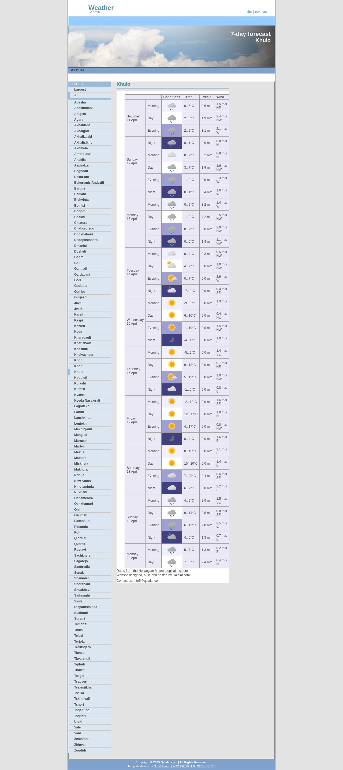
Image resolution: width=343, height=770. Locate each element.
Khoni (78, 366)
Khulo (78, 372)
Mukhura (81, 469)
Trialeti (79, 670)
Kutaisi (79, 389)
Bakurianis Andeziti (89, 182)
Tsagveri (80, 681)
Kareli (78, 314)
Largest (80, 89)
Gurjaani (80, 297)
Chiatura (80, 223)
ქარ (249, 11)
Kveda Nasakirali (87, 400)
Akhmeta (81, 148)
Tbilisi (79, 630)
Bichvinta (81, 200)
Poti (77, 532)
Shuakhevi (82, 590)
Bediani (80, 194)
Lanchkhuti (82, 418)
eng (265, 11)
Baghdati (81, 171)
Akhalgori (81, 131)
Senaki (79, 573)
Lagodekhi (82, 406)
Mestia (79, 452)
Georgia (94, 12)
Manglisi (80, 435)
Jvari (78, 309)
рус (257, 11)
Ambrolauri (82, 154)
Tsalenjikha (82, 687)
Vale (77, 727)
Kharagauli (82, 337)
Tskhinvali (82, 699)
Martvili (79, 446)
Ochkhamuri (83, 504)
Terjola (79, 641)
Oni (77, 510)
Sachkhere (82, 555)
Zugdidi (80, 750)
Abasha (80, 102)
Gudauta (80, 286)
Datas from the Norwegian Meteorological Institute (152, 571)
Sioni (78, 601)
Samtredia (82, 567)
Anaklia (80, 160)
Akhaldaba (82, 125)
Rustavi (80, 549)
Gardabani (82, 274)
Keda (78, 332)
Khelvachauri (84, 355)
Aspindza (81, 165)
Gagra (79, 257)
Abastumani (83, 108)
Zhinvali (80, 745)
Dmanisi (80, 246)
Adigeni (80, 114)
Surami (79, 618)
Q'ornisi (80, 538)
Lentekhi (80, 423)
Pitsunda (81, 527)
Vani (77, 733)
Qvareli (79, 544)
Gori (77, 280)
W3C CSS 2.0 (206, 766)
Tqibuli (79, 664)
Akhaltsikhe (83, 143)
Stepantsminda (85, 607)
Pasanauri (82, 521)
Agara (78, 119)
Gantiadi (80, 269)
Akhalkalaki (83, 137)
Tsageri (79, 676)
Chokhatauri (83, 234)
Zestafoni (81, 739)
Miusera (80, 458)
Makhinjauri (83, 429)
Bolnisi (79, 206)
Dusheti (80, 251)
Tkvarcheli (82, 659)
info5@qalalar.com (147, 581)
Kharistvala (83, 343)
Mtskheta (81, 463)
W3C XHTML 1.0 (184, 766)
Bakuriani (81, 177)
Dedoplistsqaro (86, 240)
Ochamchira (83, 498)
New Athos (82, 481)
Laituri (79, 412)
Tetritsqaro (82, 647)
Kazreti (79, 326)
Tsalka (79, 693)
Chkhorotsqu (84, 228)
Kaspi (78, 320)
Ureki (78, 722)
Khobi (78, 360)
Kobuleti (80, 378)
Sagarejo (81, 561)
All (76, 95)
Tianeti (79, 653)
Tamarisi (80, 624)
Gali (77, 263)
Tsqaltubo (81, 710)
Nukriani (80, 492)
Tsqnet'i (80, 716)
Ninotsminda (84, 486)
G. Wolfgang (162, 766)
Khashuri (81, 349)
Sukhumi (81, 613)
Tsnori (79, 704)
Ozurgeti (80, 515)
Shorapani (82, 584)
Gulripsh (80, 292)
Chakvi (79, 217)
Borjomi (80, 211)
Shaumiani (82, 578)
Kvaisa (79, 395)
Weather (101, 7)
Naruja (79, 475)
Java (77, 303)
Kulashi (80, 383)
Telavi (78, 636)
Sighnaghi (82, 595)
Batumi (79, 188)
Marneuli (80, 441)
